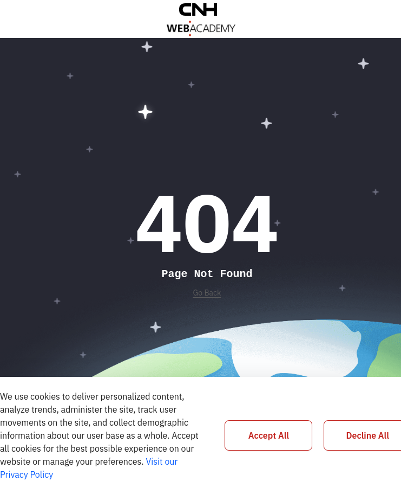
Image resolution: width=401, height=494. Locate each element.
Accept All (268, 435)
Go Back (207, 293)
